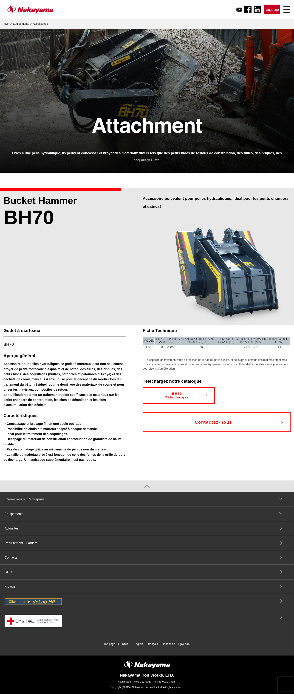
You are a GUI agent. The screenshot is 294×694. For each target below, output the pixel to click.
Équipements (21, 23)
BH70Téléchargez (177, 395)
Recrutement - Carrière (21, 543)
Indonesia (169, 644)
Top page (109, 644)
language (272, 9)
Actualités (12, 528)
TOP (6, 23)
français (153, 644)
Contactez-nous (213, 422)
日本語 (124, 644)
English (138, 644)
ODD (8, 571)
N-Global (10, 586)
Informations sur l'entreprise (24, 499)
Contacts (11, 557)
